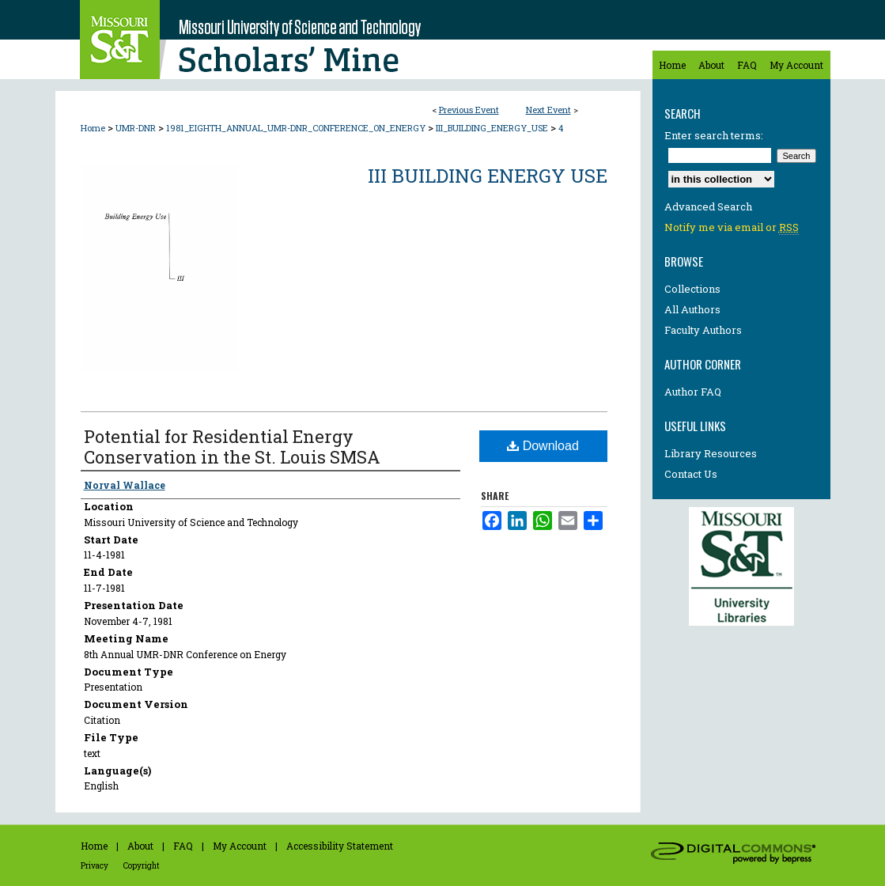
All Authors (692, 309)
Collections (692, 289)
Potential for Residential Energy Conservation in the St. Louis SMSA (232, 446)
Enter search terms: (713, 135)
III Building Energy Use (487, 175)
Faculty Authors (703, 330)
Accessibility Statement (339, 845)
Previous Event (469, 109)
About (140, 845)
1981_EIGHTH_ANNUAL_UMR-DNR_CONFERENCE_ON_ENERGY (297, 128)
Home (93, 128)
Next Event (548, 109)
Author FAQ (692, 391)
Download (543, 445)
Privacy (94, 866)
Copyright (141, 866)
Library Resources (710, 453)
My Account (240, 845)
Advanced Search (708, 206)
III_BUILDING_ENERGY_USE (493, 128)
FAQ (183, 845)
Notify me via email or (731, 227)
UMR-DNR (136, 128)
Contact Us (690, 474)
